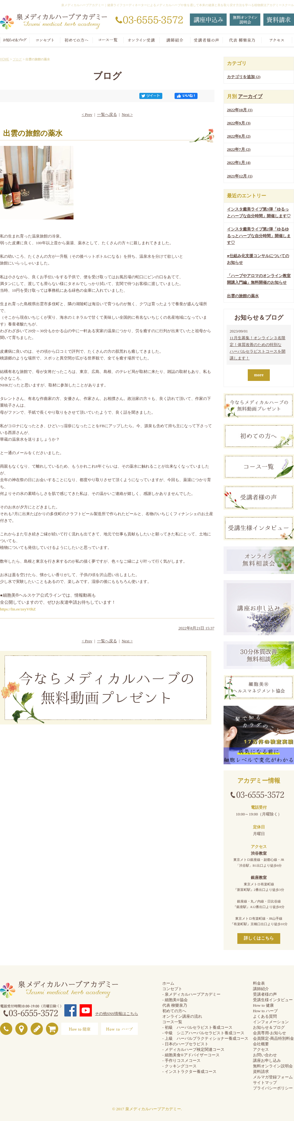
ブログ (17, 59)
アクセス (261, 1049)
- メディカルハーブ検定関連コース (193, 1049)
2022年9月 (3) (239, 123)
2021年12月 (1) (239, 176)
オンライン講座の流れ (182, 1016)
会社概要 (261, 1044)
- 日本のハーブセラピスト (185, 1044)
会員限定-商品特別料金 (273, 1038)
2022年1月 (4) (239, 162)
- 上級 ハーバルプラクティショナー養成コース (205, 1038)
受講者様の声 (265, 994)
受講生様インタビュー (273, 1000)
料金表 (259, 983)
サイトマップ (265, 1082)
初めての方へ (174, 1011)
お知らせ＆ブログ (269, 1027)
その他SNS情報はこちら (116, 1013)
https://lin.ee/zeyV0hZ (18, 609)
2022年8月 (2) (239, 136)
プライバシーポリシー (273, 1088)
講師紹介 (261, 988)
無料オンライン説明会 (273, 1066)
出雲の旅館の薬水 (243, 296)
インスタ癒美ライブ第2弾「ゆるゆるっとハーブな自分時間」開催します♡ (259, 236)
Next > (127, 114)
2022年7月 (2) (239, 149)
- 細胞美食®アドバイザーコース (190, 1055)
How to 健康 (263, 1005)
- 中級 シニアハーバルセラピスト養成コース (203, 1033)
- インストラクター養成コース (189, 1071)
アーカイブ (250, 96)
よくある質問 (265, 1016)
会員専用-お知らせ (269, 1033)
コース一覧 (172, 1022)
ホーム (168, 983)
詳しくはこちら (259, 938)
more (259, 375)
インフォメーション (271, 1022)
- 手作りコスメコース (181, 1060)
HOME (4, 59)
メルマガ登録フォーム (273, 1077)
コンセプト (172, 988)
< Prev (87, 114)
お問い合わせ (265, 1055)
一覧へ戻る (107, 114)
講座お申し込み (267, 1060)
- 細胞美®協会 (174, 1000)
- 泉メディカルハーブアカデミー (191, 994)
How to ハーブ (265, 1011)
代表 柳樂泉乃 (174, 1005)
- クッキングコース (179, 1066)
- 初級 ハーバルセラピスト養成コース (197, 1027)
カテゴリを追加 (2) (243, 76)
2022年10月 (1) (239, 110)
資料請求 (261, 1071)
